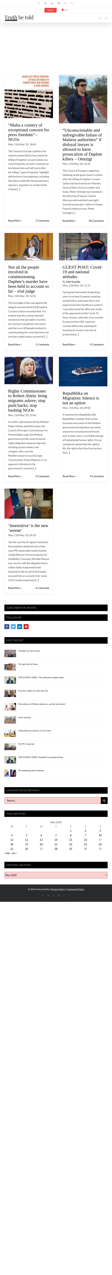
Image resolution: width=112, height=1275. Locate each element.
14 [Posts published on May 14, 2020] (56, 839)
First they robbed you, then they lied (33, 691)
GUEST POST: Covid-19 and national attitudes (82, 272)
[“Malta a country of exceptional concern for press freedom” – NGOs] (29, 96)
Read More (14, 220)
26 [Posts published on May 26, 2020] (26, 848)
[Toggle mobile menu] (106, 18)
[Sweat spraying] (10, 721)
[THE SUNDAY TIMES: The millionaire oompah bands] (10, 681)
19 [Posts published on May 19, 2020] (26, 844)
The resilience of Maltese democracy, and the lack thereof (41, 704)
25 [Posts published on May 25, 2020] (11, 848)
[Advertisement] (56, 44)
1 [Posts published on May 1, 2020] (70, 830)
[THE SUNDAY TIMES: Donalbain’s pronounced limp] (10, 761)
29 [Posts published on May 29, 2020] (70, 848)
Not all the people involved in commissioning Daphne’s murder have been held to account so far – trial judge (28, 279)
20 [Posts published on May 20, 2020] (41, 844)
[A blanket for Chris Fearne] (10, 654)
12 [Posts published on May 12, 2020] (26, 839)
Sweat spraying (24, 717)
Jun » (14, 853)
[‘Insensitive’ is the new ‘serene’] (29, 504)
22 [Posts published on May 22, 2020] (70, 844)
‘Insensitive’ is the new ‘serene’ (28, 528)
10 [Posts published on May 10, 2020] (100, 835)
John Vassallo (73, 281)
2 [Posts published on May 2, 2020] (85, 830)
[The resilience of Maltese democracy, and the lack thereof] (10, 707)
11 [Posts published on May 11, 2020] (11, 839)
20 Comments (96, 220)
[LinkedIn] (19, 626)
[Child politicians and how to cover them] (10, 734)
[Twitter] (13, 626)
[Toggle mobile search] (100, 18)
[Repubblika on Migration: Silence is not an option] (83, 371)
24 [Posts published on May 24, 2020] (100, 844)
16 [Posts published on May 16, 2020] (85, 839)
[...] (18, 189)
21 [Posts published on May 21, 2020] (56, 844)
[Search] (104, 800)
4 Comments (97, 344)
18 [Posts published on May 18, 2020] (11, 844)
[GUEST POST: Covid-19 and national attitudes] (83, 246)
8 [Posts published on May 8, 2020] (70, 835)
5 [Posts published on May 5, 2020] (26, 835)
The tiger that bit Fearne (28, 664)
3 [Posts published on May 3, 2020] (100, 830)
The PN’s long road (26, 744)
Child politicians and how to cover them (34, 731)
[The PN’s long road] (10, 747)
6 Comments (42, 588)
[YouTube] (26, 626)
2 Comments (42, 220)
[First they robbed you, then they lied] (10, 694)
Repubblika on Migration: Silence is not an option (81, 398)
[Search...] (52, 800)
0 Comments (42, 476)
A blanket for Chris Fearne (29, 651)
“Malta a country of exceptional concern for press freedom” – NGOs (28, 132)
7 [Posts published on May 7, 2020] (56, 835)
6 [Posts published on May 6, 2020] (41, 835)
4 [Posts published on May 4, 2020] (12, 835)
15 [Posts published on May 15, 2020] (70, 839)
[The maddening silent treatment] (10, 774)
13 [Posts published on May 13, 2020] (41, 839)
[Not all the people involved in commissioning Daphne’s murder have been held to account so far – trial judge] (29, 246)
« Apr (7, 853)
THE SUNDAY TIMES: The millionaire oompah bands (41, 677)
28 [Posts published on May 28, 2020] (56, 848)
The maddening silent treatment (31, 770)
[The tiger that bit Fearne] (10, 667)
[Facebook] (6, 626)
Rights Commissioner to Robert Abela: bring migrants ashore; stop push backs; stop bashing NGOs (27, 400)
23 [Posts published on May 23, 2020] (85, 844)
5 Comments (42, 344)
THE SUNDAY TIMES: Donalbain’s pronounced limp (40, 757)
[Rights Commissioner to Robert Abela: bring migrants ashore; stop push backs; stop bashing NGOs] (29, 370)
